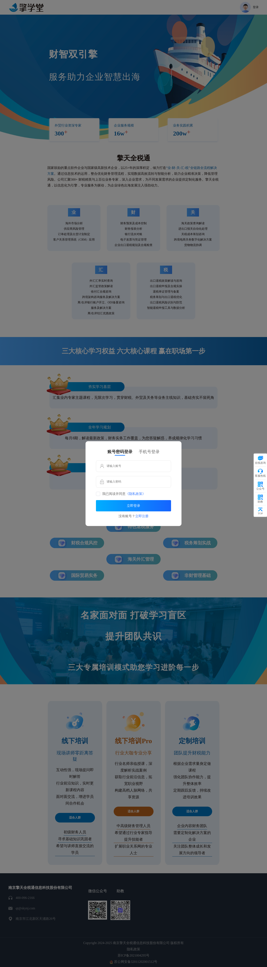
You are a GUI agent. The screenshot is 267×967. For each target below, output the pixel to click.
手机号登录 (149, 452)
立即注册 (142, 516)
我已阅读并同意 (124, 493)
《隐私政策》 (136, 493)
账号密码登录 (119, 452)
